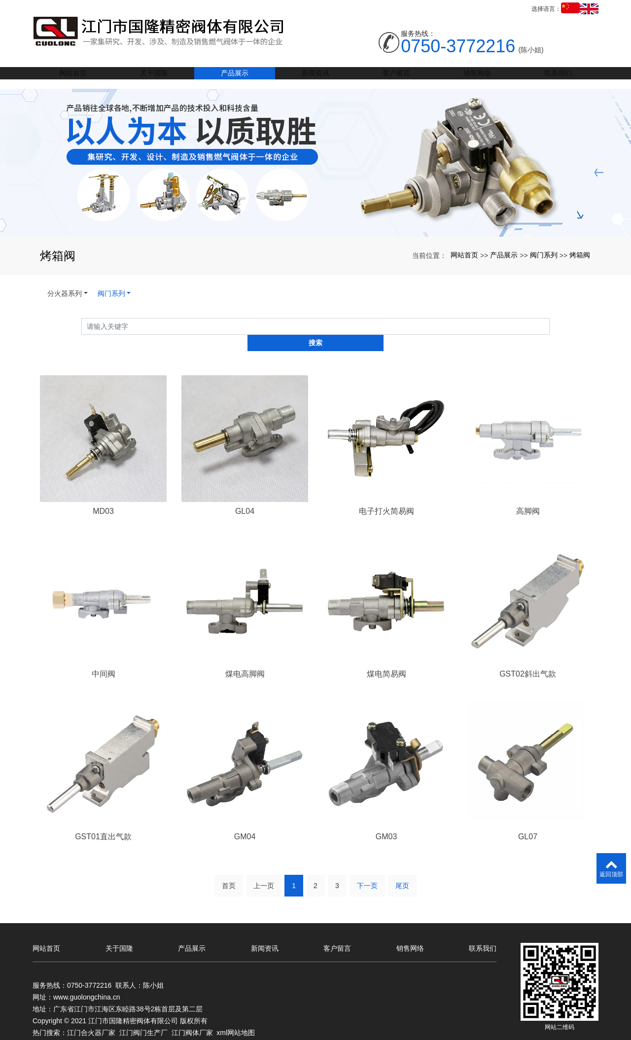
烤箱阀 (579, 255)
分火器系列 (64, 293)
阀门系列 (544, 255)
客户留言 (396, 78)
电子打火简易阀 (386, 495)
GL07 (527, 821)
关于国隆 (154, 78)
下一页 (367, 871)
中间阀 (103, 658)
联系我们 (558, 78)
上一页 (263, 871)
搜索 (550, 326)
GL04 (244, 495)
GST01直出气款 (103, 821)
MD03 (103, 495)
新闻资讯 (315, 78)
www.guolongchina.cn (86, 979)
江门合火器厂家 (91, 1014)
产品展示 (234, 78)
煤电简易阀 (386, 658)
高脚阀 (528, 495)
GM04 (245, 821)
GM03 (386, 821)
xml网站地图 (235, 1014)
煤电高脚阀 (245, 658)
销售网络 (477, 78)
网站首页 (73, 78)
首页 (229, 871)
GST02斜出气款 (527, 658)
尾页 (402, 871)
